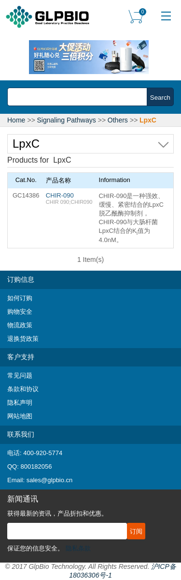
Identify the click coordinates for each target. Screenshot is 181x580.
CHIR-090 (60, 195)
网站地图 (19, 416)
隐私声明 (19, 402)
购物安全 (19, 311)
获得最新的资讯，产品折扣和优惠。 (57, 513)
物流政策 (19, 325)
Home (16, 120)
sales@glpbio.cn (50, 480)
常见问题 (19, 375)
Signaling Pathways (66, 120)
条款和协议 (23, 389)
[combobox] (80, 97)
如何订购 (19, 298)
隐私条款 (78, 548)
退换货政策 (23, 338)
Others (118, 120)
